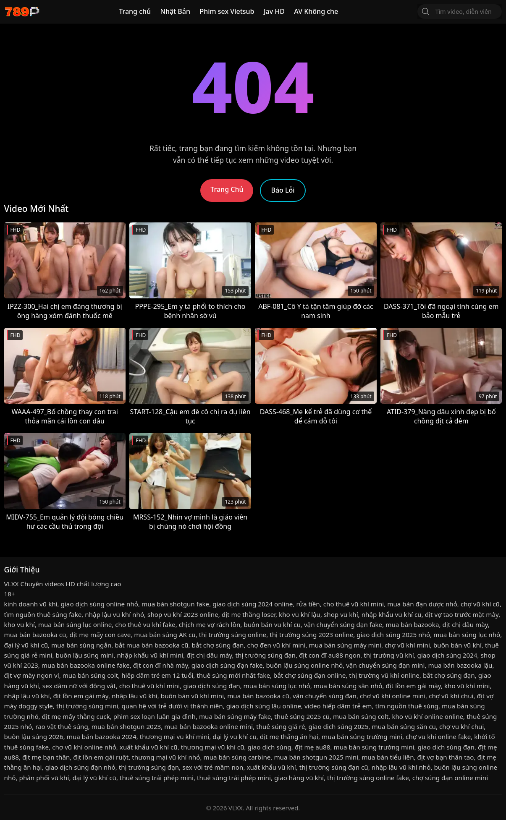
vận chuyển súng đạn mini (385, 665)
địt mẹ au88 (312, 747)
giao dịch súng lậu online (263, 706)
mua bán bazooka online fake (86, 665)
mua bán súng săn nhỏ (348, 686)
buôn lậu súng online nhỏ (304, 665)
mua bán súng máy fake (235, 716)
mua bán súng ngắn (81, 645)
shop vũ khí (341, 614)
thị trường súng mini (87, 706)
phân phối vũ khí (44, 777)
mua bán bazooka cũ (35, 634)
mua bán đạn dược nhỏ (422, 604)
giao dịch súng (269, 747)
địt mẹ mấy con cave (100, 634)
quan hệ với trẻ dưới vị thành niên (172, 706)
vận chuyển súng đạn (325, 696)
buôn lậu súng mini (85, 655)
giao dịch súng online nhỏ (99, 604)
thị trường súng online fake (368, 777)
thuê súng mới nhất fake (233, 675)
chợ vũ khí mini (407, 645)
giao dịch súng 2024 (447, 655)
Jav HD (274, 11)
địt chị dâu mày (465, 624)
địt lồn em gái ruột (100, 757)
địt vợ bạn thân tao (445, 757)
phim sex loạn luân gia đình (154, 716)
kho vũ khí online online (427, 716)
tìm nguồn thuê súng (406, 706)
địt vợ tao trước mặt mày (461, 614)
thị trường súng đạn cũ (333, 767)
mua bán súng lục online (75, 624)
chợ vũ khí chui (451, 696)
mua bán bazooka (412, 624)
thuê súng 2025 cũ (301, 716)
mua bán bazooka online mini (208, 726)
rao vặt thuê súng (61, 726)
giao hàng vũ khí (299, 777)
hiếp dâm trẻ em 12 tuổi (157, 675)
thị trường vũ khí (389, 655)
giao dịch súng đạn (211, 686)
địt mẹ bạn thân (46, 757)
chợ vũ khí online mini (392, 696)
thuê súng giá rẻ (280, 726)
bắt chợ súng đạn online (309, 675)
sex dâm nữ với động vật (79, 686)
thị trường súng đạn (266, 655)
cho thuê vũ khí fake (145, 624)
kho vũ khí (19, 624)
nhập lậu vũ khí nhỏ (114, 614)
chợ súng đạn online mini (450, 777)
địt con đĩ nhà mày (160, 665)
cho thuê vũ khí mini (353, 604)
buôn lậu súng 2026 (33, 736)
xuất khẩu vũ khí (271, 767)
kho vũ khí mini (467, 686)
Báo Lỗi (282, 190)
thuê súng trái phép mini (157, 777)
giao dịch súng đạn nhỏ (80, 767)
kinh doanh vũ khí (31, 604)
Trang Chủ (226, 189)
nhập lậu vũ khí (27, 696)
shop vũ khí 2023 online (182, 614)
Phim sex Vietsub (226, 11)
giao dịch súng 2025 (339, 726)
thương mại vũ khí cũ (212, 747)
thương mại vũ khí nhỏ (166, 757)
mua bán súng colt (90, 675)
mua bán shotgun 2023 (126, 726)
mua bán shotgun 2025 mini (316, 757)
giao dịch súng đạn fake (227, 665)
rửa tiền (308, 604)
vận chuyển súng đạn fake (343, 624)
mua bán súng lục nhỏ (466, 634)
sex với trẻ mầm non (212, 767)
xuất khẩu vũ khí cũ (149, 747)
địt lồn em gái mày (412, 686)
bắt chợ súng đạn (218, 645)
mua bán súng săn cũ (404, 726)
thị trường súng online (232, 634)
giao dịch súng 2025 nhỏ (393, 634)
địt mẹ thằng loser (248, 614)
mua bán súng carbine (236, 757)
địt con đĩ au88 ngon (329, 655)
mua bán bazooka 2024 (101, 736)
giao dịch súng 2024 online (252, 604)
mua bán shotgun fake (175, 604)
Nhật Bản (175, 11)
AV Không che (316, 11)
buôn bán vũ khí (457, 645)
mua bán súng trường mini (362, 736)
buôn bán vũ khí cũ (272, 624)
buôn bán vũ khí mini (192, 696)
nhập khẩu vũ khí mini (150, 655)
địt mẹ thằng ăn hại (289, 736)
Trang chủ (135, 11)
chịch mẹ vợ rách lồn (210, 624)
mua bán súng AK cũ (164, 634)
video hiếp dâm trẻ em (338, 706)
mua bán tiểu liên (388, 757)
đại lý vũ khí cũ (26, 645)
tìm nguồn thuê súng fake (43, 614)
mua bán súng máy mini (345, 645)
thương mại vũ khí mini (175, 736)
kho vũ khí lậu (299, 614)
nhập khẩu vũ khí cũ (392, 614)
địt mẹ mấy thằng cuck (76, 716)
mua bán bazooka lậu (460, 665)
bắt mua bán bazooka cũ (151, 645)
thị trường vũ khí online (384, 675)
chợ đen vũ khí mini (276, 645)
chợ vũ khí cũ (480, 604)
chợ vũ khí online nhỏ (84, 747)
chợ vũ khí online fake (438, 736)
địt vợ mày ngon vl (31, 675)
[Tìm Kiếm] (425, 11)
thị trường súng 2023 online (311, 634)
